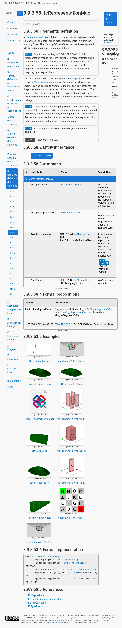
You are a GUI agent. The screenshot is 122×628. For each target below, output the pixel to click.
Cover (10, 22)
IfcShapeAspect (83, 234)
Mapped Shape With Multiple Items (75, 419)
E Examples (12, 357)
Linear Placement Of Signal (39, 419)
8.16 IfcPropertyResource (14, 268)
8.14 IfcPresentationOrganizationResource (14, 258)
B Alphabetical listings (12, 323)
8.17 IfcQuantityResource (14, 273)
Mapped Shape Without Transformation (78, 451)
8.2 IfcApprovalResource (14, 196)
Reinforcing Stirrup (39, 361)
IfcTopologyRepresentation (72, 312)
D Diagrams (12, 347)
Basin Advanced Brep (39, 384)
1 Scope (10, 51)
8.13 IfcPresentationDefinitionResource (14, 253)
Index (10, 386)
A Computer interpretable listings (12, 307)
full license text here (56, 623)
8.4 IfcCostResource (14, 207)
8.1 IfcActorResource (14, 191)
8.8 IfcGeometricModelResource (14, 227)
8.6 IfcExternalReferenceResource (14, 217)
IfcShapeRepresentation (44, 82)
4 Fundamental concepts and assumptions (12, 103)
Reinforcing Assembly (39, 518)
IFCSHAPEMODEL (63, 324)
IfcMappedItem (77, 78)
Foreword (12, 34)
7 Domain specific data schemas (12, 158)
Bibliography (12, 380)
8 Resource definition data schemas (12, 178)
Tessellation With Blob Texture (73, 361)
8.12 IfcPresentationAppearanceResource (14, 248)
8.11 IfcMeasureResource (14, 243)
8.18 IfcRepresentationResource (14, 279)
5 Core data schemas (12, 120)
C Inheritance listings (12, 336)
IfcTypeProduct (36, 606)
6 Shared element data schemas (12, 137)
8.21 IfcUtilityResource (14, 294)
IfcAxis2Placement (70, 184)
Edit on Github (109, 19)
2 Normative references (12, 62)
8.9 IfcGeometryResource (14, 232)
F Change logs (11, 369)
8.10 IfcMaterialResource (14, 237)
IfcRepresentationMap (38, 37)
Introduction (12, 40)
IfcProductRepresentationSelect (45, 599)
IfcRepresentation (70, 212)
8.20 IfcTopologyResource (14, 289)
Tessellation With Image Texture (74, 518)
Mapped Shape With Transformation (76, 483)
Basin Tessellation (39, 483)
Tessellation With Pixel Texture (41, 542)
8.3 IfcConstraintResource (14, 202)
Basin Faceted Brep (71, 384)
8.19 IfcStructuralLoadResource (14, 284)
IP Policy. (95, 623)
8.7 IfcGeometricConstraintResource (14, 222)
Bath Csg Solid (39, 451)
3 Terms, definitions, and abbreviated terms (12, 81)
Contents (12, 28)
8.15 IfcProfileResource (14, 263)
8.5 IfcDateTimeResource (14, 212)
